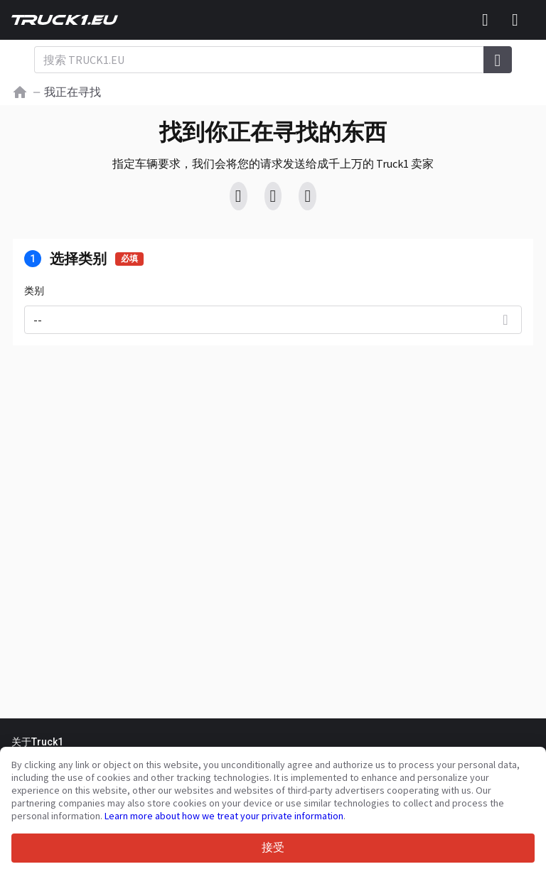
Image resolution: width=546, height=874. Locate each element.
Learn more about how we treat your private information (224, 815)
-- (37, 320)
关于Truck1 (37, 742)
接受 (273, 847)
